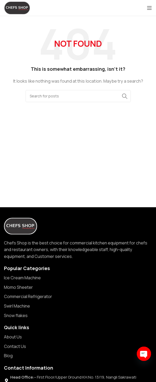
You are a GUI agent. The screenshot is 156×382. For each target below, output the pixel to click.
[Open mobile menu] (149, 8)
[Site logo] (17, 7)
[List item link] (78, 278)
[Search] (78, 96)
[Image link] (20, 225)
